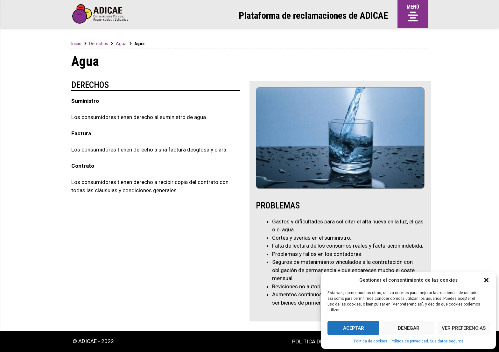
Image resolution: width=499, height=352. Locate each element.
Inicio (76, 43)
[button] (486, 280)
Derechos (98, 43)
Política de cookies (370, 341)
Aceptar (353, 328)
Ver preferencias (464, 328)
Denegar (408, 328)
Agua (121, 43)
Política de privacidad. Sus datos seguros (426, 341)
